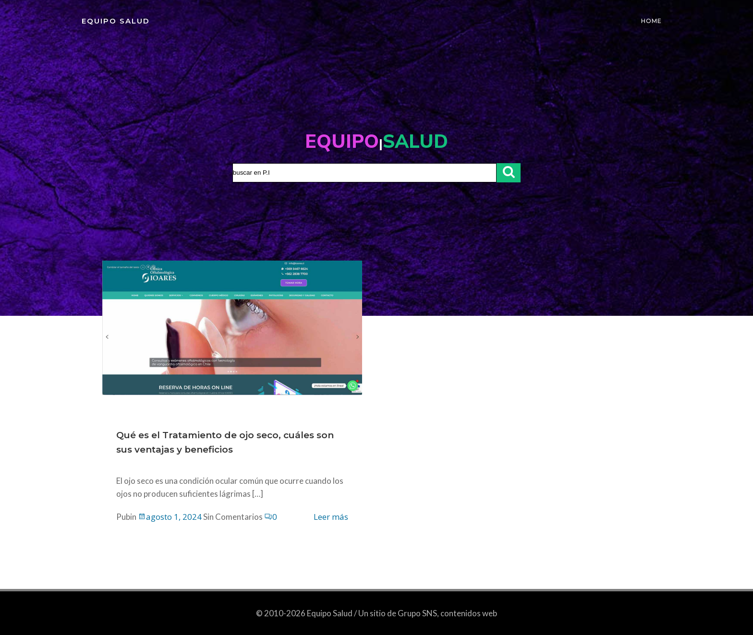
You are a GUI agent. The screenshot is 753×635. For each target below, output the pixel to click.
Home (652, 21)
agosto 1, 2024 (170, 518)
